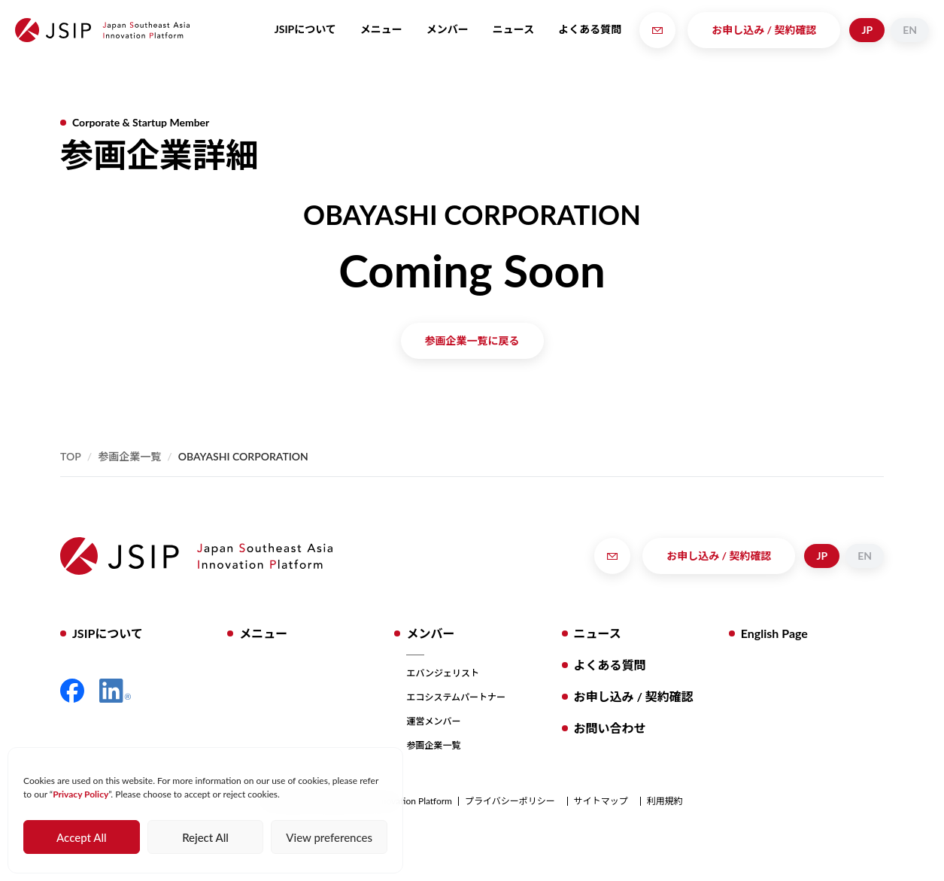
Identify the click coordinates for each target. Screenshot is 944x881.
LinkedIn (115, 691)
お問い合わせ (610, 728)
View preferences (329, 837)
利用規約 (665, 801)
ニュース (513, 29)
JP (867, 29)
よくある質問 (589, 29)
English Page (774, 633)
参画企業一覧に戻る (472, 340)
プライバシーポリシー (510, 801)
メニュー (381, 29)
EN (910, 29)
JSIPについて (305, 29)
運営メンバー (433, 721)
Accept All (81, 837)
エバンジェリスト (442, 673)
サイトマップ (601, 801)
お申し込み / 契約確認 (764, 29)
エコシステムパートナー (455, 697)
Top (70, 456)
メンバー (447, 29)
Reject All (205, 837)
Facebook (72, 691)
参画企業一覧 (129, 456)
